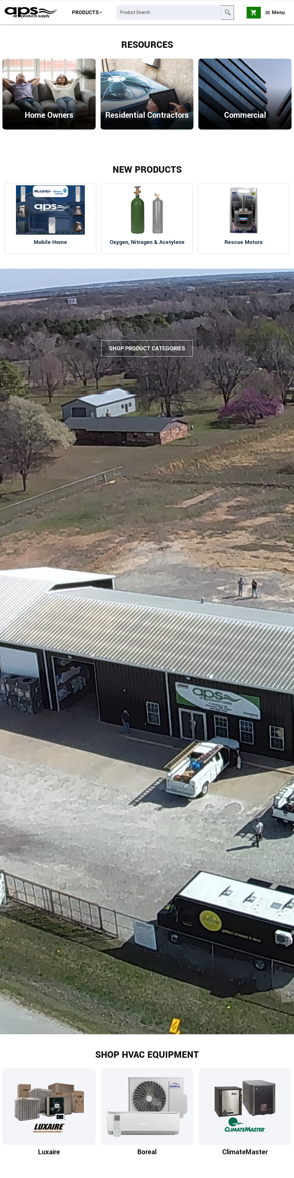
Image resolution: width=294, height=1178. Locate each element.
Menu (275, 13)
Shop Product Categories (147, 351)
